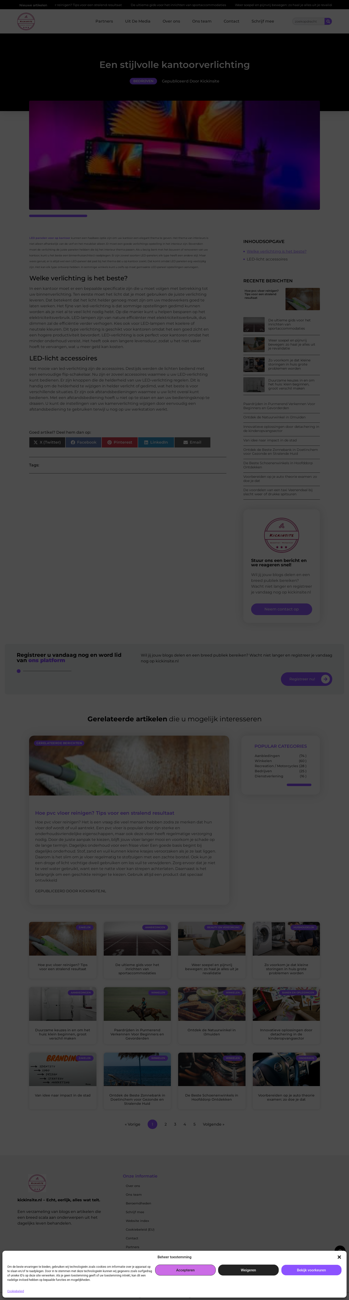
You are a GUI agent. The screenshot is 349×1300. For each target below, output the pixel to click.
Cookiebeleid (15, 1291)
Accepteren (185, 1270)
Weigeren (248, 1270)
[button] (339, 1257)
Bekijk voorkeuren (311, 1270)
